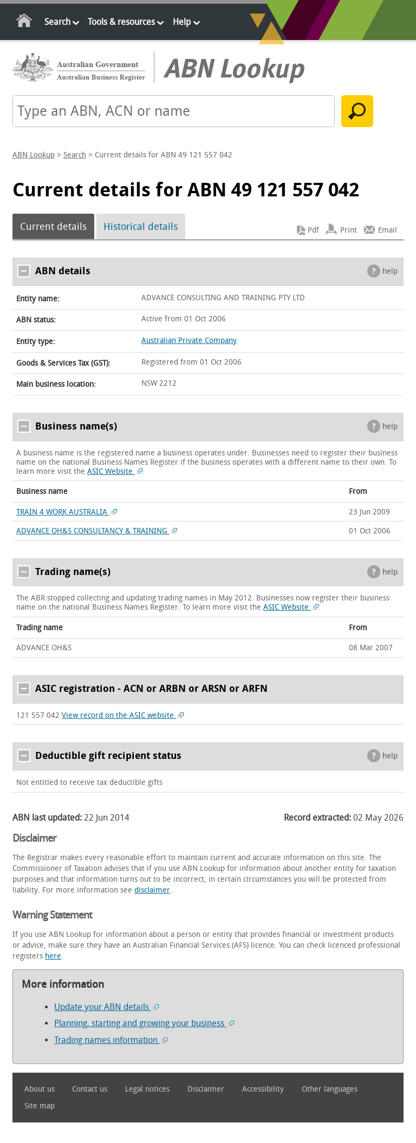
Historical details (140, 227)
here (53, 956)
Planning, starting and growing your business (144, 1023)
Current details (53, 227)
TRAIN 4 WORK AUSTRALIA (66, 512)
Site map (39, 1106)
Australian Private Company (189, 340)
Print (348, 230)
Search (57, 22)
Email (387, 230)
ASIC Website (114, 471)
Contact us (89, 1089)
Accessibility (263, 1089)
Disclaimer (205, 1089)
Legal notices (147, 1089)
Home (24, 22)
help (390, 271)
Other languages (330, 1089)
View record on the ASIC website (123, 715)
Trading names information (110, 1040)
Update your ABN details (106, 1007)
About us (39, 1089)
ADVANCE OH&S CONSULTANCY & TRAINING (96, 531)
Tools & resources (121, 22)
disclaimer (152, 890)
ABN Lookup (33, 155)
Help (182, 22)
